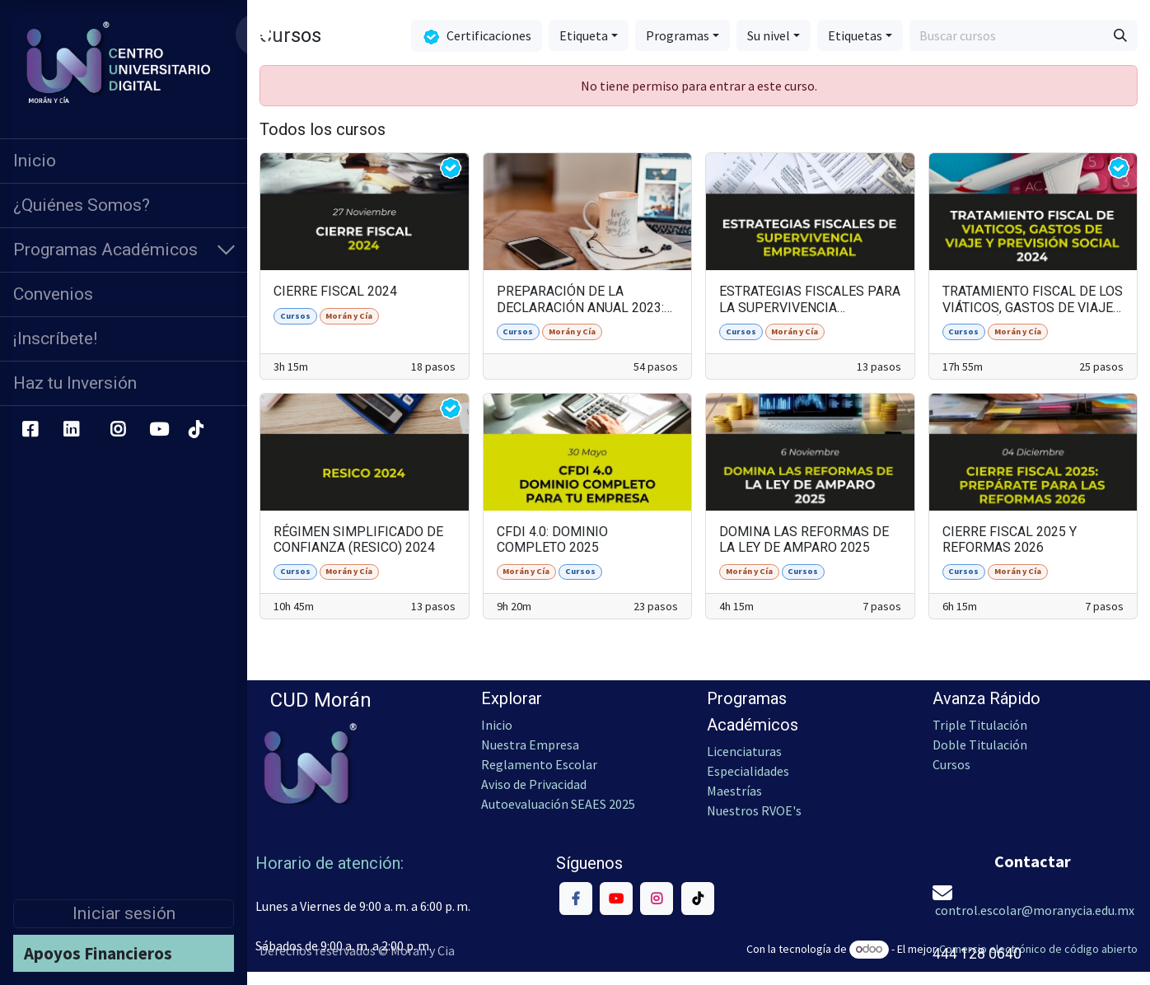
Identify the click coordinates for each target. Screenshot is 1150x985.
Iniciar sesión (123, 913)
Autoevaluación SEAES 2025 (558, 804)
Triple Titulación (980, 725)
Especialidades (748, 771)
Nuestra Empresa (530, 744)
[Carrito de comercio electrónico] (262, 34)
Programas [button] (677, 35)
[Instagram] (118, 430)
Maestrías (734, 790)
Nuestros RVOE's (754, 810)
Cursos (953, 764)
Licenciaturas (744, 751)
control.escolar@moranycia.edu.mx (1034, 910)
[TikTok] (195, 429)
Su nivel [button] (768, 35)
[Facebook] (29, 429)
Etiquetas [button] (855, 35)
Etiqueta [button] (583, 35)
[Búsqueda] (1120, 35)
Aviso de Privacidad (534, 784)
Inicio (496, 725)
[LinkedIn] (71, 430)
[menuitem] (123, 161)
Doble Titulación (980, 744)
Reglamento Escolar (539, 764)
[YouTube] (159, 429)
